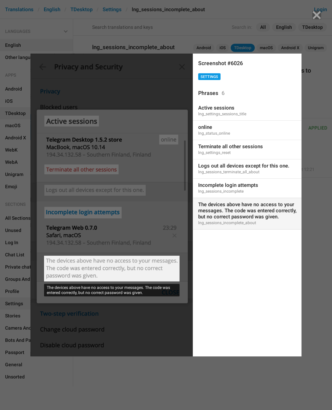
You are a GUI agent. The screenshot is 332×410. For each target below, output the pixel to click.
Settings (209, 77)
